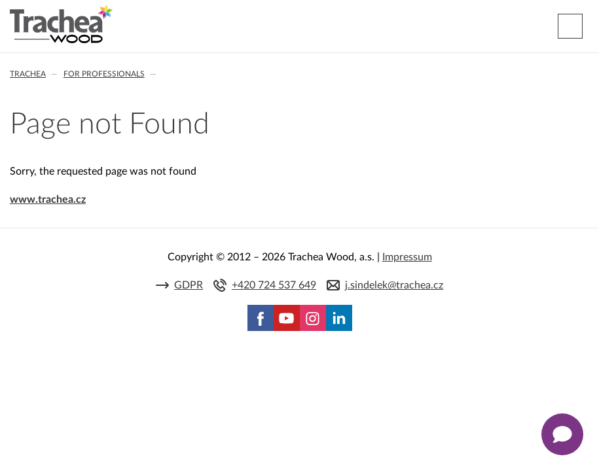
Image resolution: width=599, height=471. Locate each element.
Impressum (407, 257)
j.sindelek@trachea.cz (394, 285)
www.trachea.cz (48, 199)
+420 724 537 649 (274, 285)
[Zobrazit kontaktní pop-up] (562, 434)
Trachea (28, 74)
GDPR (188, 285)
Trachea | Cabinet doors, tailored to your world (61, 24)
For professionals (104, 74)
